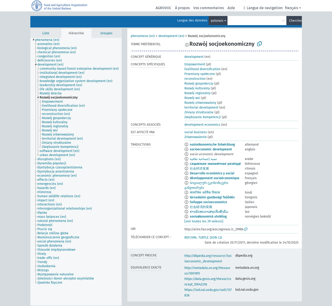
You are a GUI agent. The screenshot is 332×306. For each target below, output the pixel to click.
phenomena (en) (143, 36)
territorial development (201, 107)
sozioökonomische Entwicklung (212, 144)
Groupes (106, 33)
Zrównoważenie (195, 137)
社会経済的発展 (201, 207)
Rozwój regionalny (197, 93)
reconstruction (195, 79)
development (194, 57)
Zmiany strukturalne (199, 112)
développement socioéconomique (214, 178)
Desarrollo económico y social (212, 173)
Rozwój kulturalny (197, 88)
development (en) (171, 36)
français (291, 8)
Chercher (295, 21)
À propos (182, 8)
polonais (217, 21)
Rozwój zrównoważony (200, 103)
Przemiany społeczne (199, 74)
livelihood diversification (202, 69)
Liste (45, 33)
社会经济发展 (199, 168)
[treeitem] (49, 40)
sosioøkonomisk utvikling (208, 216)
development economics (202, 125)
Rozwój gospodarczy (198, 83)
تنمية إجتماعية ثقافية (203, 159)
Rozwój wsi (192, 98)
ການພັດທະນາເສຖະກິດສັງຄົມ (209, 212)
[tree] (76, 172)
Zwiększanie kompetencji (202, 117)
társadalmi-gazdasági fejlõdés (212, 197)
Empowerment (194, 64)
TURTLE (203, 237)
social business (195, 132)
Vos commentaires (208, 8)
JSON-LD (216, 237)
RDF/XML (190, 237)
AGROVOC (163, 8)
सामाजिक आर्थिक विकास (205, 192)
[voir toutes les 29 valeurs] (203, 221)
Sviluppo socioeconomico (208, 202)
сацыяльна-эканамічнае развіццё (215, 164)
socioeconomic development (211, 149)
